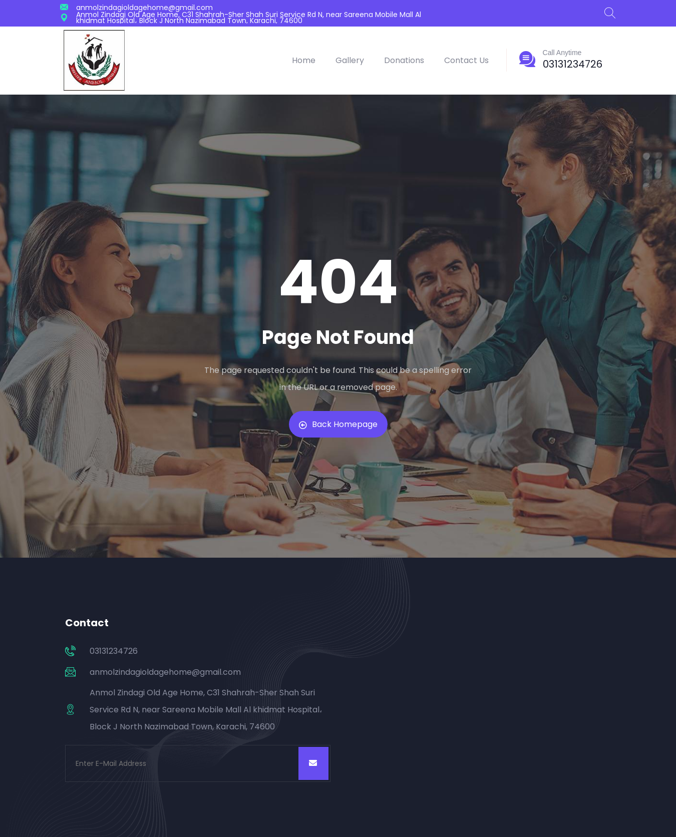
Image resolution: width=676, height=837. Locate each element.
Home (303, 60)
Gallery (349, 60)
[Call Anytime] (527, 59)
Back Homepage (338, 424)
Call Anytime (562, 53)
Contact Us (466, 60)
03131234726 (572, 64)
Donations (404, 60)
